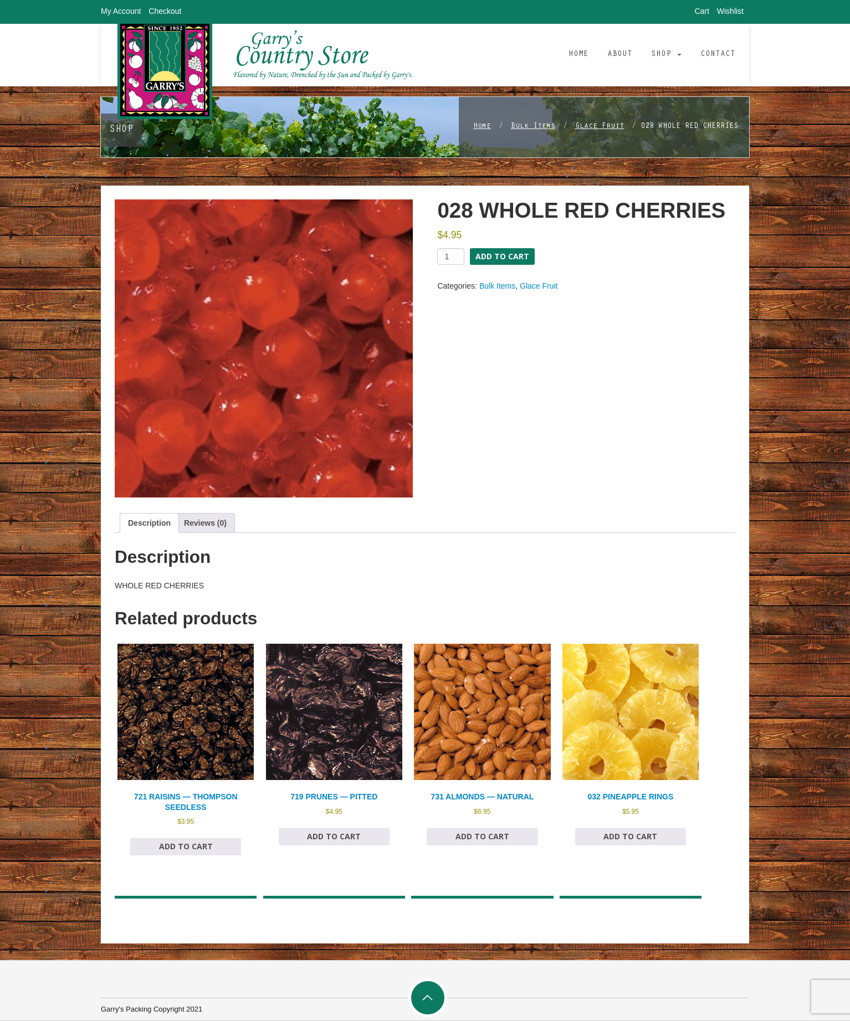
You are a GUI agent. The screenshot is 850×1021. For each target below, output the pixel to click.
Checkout (165, 11)
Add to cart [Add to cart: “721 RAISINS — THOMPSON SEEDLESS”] (186, 846)
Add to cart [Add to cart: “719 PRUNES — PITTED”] (334, 836)
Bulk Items (533, 127)
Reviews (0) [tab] (205, 523)
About (619, 54)
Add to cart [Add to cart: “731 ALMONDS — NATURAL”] (482, 836)
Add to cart (502, 256)
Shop (666, 54)
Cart (701, 11)
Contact (717, 54)
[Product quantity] (450, 256)
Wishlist (730, 11)
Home (578, 54)
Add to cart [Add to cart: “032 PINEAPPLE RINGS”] (630, 836)
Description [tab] (149, 523)
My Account (121, 11)
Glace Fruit (599, 127)
